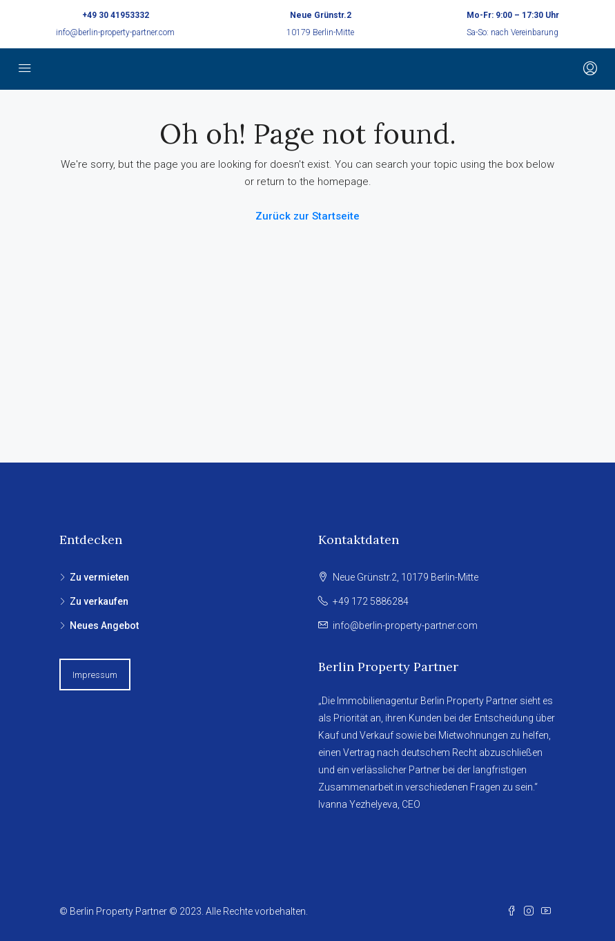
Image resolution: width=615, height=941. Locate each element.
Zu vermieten (99, 577)
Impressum (94, 675)
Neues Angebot (104, 625)
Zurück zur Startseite (307, 216)
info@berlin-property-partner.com (115, 32)
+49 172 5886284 (371, 601)
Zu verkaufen (99, 601)
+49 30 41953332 (115, 15)
